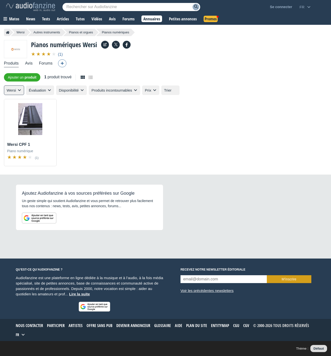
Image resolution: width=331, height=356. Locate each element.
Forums (46, 63)
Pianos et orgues (81, 32)
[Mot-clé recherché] (131, 7)
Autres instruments (46, 32)
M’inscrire (289, 279)
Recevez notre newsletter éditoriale (213, 269)
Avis (29, 63)
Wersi (20, 32)
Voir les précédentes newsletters (207, 290)
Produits (11, 63)
